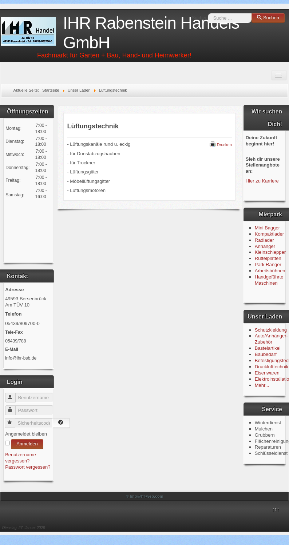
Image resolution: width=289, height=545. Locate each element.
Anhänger (265, 246)
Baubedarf (266, 354)
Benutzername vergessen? (20, 458)
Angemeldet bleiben (26, 434)
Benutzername (13, 394)
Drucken (221, 145)
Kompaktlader (269, 234)
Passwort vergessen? (27, 467)
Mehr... (262, 385)
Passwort (13, 407)
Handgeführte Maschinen (269, 280)
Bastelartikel (268, 348)
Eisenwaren (267, 373)
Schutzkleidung (271, 330)
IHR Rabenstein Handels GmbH (151, 32)
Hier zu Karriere (262, 181)
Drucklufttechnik (271, 366)
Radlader (264, 240)
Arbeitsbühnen (270, 270)
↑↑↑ (275, 509)
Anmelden (27, 443)
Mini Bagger (268, 228)
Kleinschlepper (270, 252)
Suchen (200, 17)
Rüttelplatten (268, 258)
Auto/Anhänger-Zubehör (271, 339)
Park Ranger (268, 264)
